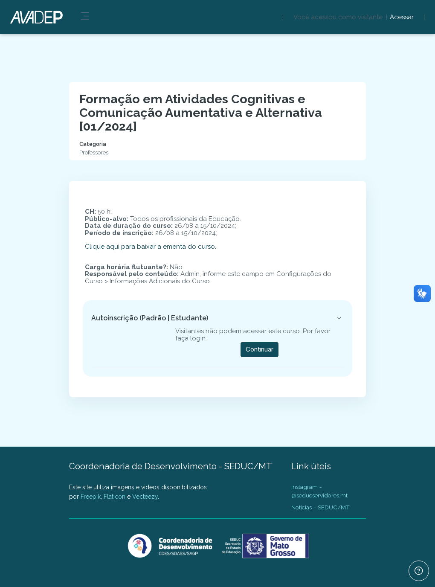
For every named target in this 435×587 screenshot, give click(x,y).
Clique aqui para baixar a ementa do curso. (150, 246)
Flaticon (114, 496)
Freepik (91, 496)
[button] (339, 318)
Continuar (259, 349)
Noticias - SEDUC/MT (320, 507)
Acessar (402, 17)
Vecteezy (145, 496)
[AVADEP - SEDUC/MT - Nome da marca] (35, 17)
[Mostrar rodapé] (419, 571)
